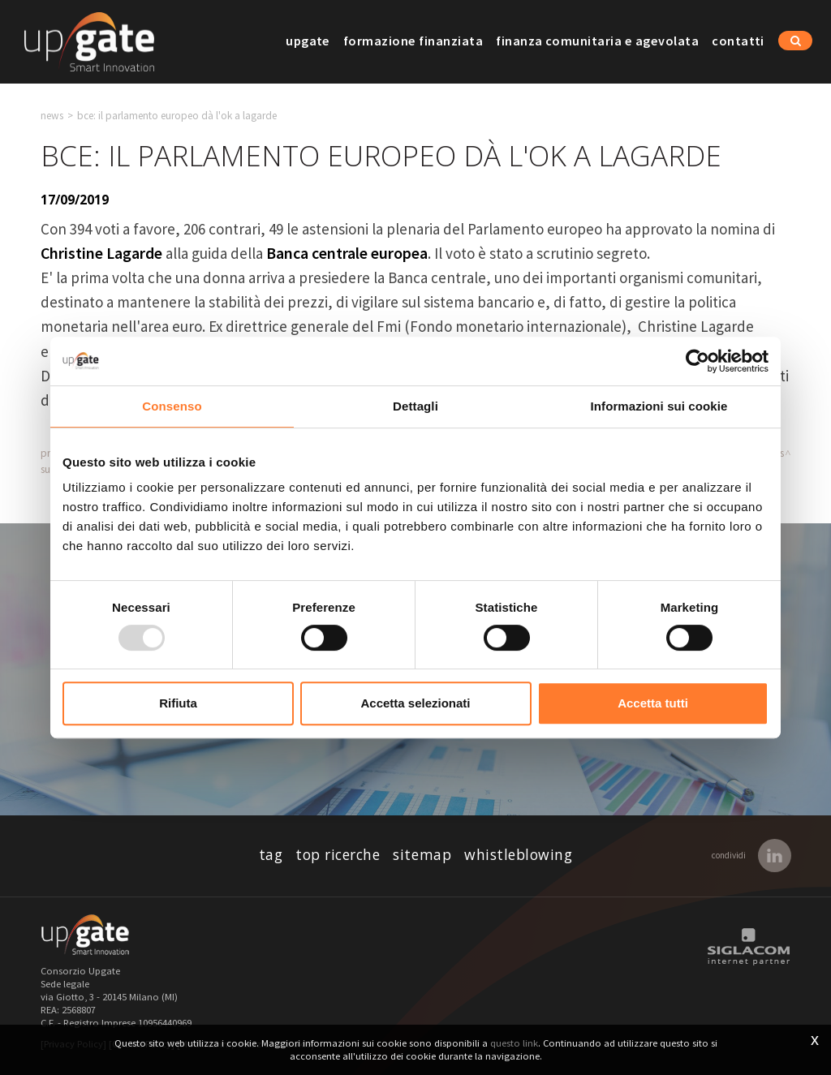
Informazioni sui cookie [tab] (659, 406)
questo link (514, 1043)
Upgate (308, 40)
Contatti (738, 40)
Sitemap (422, 854)
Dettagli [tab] (415, 406)
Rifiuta (178, 703)
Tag (271, 854)
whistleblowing (518, 854)
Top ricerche (337, 854)
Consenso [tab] (171, 406)
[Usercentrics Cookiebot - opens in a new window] (697, 361)
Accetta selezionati (415, 703)
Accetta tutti (653, 703)
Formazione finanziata (413, 40)
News (52, 116)
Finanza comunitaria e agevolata (597, 40)
